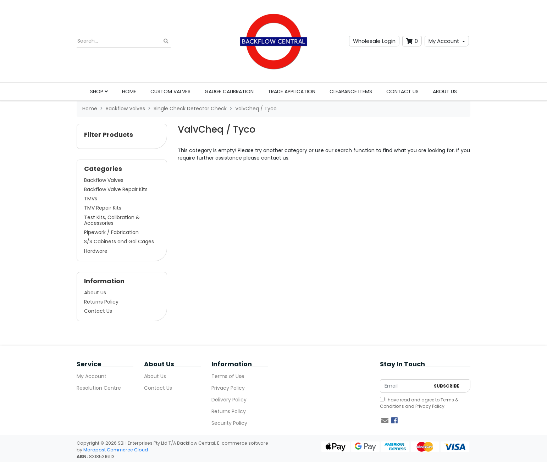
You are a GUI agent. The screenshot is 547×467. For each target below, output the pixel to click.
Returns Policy (101, 301)
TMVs (90, 198)
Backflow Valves (103, 180)
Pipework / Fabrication (111, 232)
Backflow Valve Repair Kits (116, 189)
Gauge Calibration (229, 91)
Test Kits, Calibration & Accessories (112, 220)
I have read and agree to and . (419, 403)
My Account (444, 41)
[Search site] (166, 41)
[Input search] (124, 41)
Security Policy (229, 423)
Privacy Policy (228, 387)
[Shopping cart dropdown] (412, 41)
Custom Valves (170, 91)
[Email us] (384, 420)
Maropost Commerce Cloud (115, 450)
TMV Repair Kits (102, 207)
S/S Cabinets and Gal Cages (119, 241)
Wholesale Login (374, 41)
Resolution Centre (99, 387)
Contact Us (402, 91)
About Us (445, 91)
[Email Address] (405, 386)
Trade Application (291, 91)
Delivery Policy (229, 399)
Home (129, 91)
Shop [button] (99, 91)
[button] (122, 136)
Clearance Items (351, 91)
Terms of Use (227, 376)
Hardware (95, 251)
